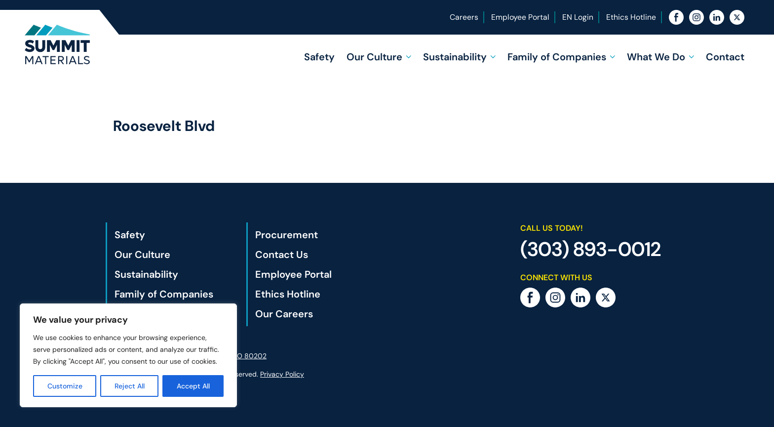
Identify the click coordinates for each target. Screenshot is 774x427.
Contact (725, 56)
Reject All (130, 386)
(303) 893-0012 (590, 249)
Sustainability (455, 56)
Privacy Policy (282, 374)
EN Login (577, 17)
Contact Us (281, 254)
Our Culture (374, 56)
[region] (128, 355)
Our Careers (284, 313)
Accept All (193, 386)
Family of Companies (556, 56)
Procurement (286, 234)
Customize (64, 386)
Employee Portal (520, 17)
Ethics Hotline (631, 17)
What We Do (656, 56)
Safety (319, 56)
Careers (464, 17)
